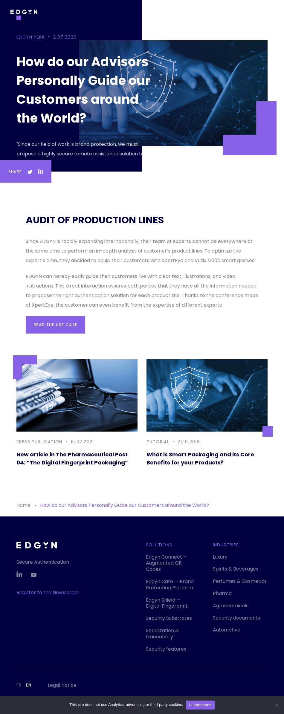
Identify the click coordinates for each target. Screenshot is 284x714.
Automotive (226, 629)
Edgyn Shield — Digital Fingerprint (167, 603)
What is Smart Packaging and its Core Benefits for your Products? (200, 458)
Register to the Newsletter (47, 592)
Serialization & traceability (162, 633)
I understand (200, 705)
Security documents (236, 617)
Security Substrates (169, 618)
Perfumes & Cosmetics (240, 581)
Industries (226, 545)
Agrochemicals (230, 605)
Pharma (222, 593)
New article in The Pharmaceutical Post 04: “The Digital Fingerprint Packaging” (72, 458)
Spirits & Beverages (235, 568)
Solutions (159, 545)
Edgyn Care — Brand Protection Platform (170, 584)
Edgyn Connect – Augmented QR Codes (166, 563)
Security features (166, 649)
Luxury (220, 557)
